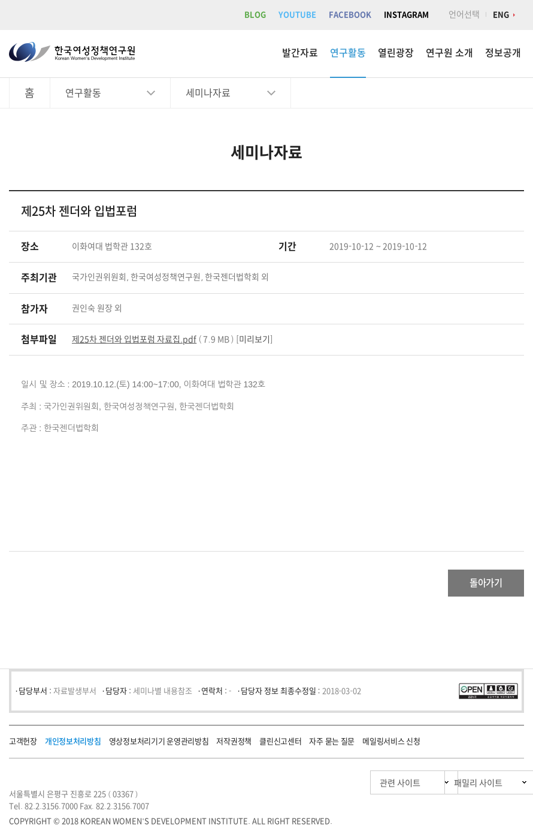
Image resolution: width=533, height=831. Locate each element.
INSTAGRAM (406, 15)
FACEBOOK (350, 15)
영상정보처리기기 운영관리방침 (159, 744)
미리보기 (254, 339)
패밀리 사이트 (455, 785)
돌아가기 (476, 584)
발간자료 (300, 53)
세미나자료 (208, 93)
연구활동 (348, 53)
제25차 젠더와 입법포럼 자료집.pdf (134, 339)
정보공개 (503, 53)
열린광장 (396, 53)
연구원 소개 (449, 53)
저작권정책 (234, 744)
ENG (501, 15)
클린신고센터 (280, 744)
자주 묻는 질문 (332, 744)
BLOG (255, 15)
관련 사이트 (343, 785)
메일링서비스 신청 (391, 744)
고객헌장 (23, 744)
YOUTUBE (297, 15)
